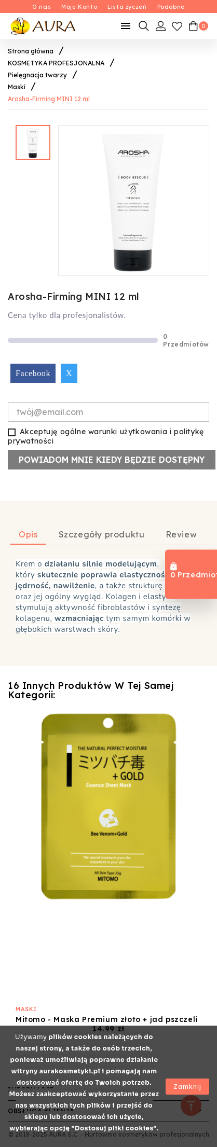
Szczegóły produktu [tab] (102, 534)
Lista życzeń (126, 6)
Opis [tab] (28, 534)
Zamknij (187, 1086)
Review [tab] (181, 534)
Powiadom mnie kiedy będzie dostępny (112, 459)
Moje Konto (79, 6)
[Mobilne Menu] (125, 26)
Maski (26, 1009)
